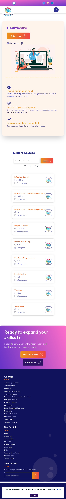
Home (6, 436)
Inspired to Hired (10, 447)
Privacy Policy (9, 458)
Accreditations (9, 441)
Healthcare (8, 408)
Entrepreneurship (10, 402)
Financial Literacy (10, 405)
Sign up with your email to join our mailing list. (20, 472)
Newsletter (10, 466)
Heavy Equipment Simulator (14, 411)
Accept (33, 495)
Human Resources (10, 416)
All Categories (15, 43)
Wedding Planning (10, 425)
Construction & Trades (12, 394)
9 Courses (18, 35)
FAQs (6, 453)
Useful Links (10, 429)
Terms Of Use (9, 461)
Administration (9, 388)
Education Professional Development (17, 399)
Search (47, 161)
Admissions (8, 439)
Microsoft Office (10, 419)
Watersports (8, 422)
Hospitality (8, 414)
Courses (8, 379)
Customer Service (10, 397)
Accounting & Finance (11, 385)
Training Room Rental (11, 456)
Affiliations (8, 450)
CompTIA (7, 391)
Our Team (7, 444)
